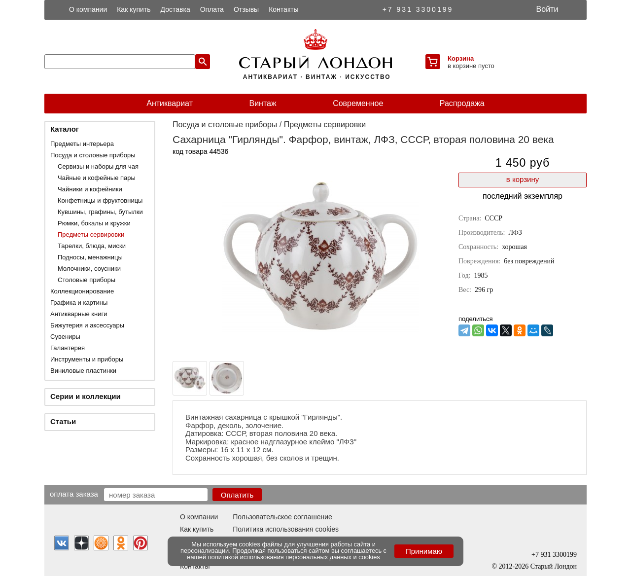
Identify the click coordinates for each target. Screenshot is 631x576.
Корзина (461, 58)
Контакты (283, 9)
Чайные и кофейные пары (97, 177)
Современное (358, 103)
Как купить (133, 9)
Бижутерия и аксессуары (87, 325)
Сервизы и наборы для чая (98, 166)
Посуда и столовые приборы (93, 155)
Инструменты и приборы (86, 359)
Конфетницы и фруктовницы (100, 200)
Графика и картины (78, 302)
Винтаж (262, 103)
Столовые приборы (86, 280)
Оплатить (237, 495)
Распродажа (462, 103)
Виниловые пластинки (83, 370)
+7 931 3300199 (418, 9)
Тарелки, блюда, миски (92, 246)
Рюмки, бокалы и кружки (94, 223)
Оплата (212, 9)
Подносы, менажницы (90, 257)
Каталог (64, 129)
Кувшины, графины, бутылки (100, 212)
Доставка (175, 9)
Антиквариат (169, 103)
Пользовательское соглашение (282, 517)
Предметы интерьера (82, 143)
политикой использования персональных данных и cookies (294, 557)
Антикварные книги (78, 314)
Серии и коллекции (85, 396)
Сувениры (65, 336)
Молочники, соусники (89, 268)
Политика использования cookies (286, 529)
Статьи (63, 421)
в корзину (522, 179)
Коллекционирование (82, 291)
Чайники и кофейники (90, 189)
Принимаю (424, 551)
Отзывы (246, 9)
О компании (88, 9)
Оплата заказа (74, 494)
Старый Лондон (553, 566)
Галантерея (67, 348)
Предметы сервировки (91, 234)
